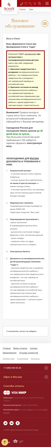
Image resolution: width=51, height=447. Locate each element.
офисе (30, 409)
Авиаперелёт (10, 352)
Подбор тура (8, 358)
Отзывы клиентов (28, 352)
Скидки (33, 348)
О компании (22, 358)
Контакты (35, 358)
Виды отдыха (20, 348)
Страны (7, 348)
